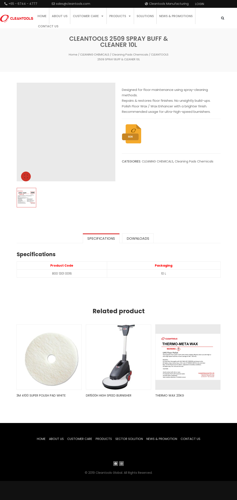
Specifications (101, 238)
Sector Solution (129, 438)
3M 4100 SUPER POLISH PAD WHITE (41, 395)
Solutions (145, 16)
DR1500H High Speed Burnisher (109, 395)
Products (120, 16)
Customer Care (88, 16)
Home (42, 16)
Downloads (138, 238)
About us (59, 16)
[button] (223, 18)
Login (199, 4)
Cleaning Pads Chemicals (130, 54)
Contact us (48, 26)
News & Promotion (161, 438)
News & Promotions (176, 16)
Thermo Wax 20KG (169, 395)
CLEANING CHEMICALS (94, 54)
